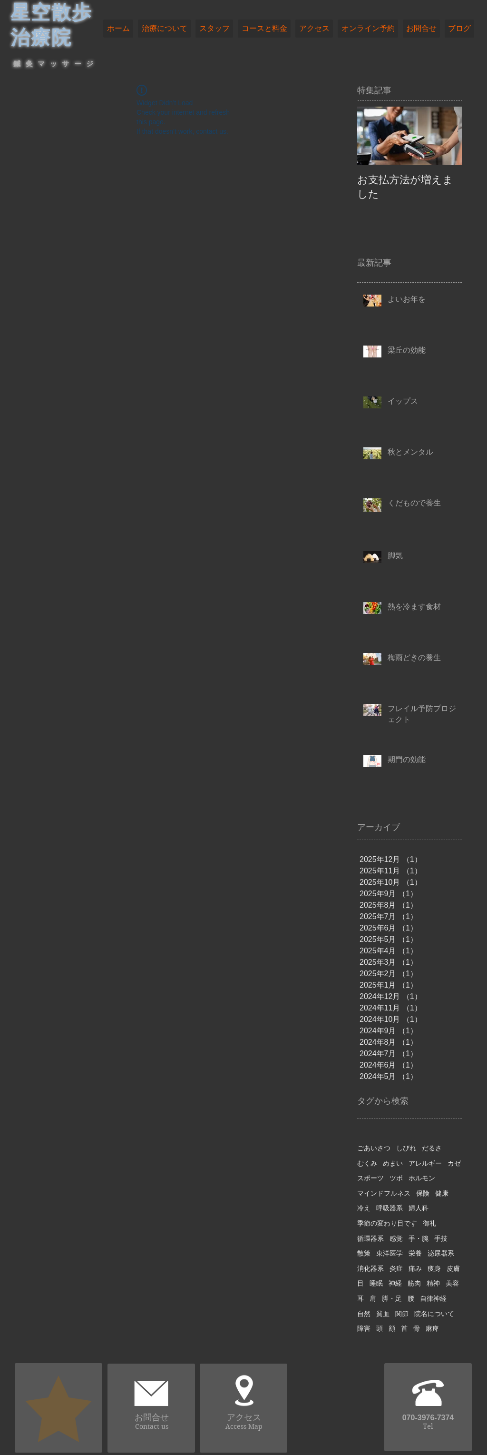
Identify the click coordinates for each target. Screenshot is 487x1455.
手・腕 (419, 1238)
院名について (434, 1313)
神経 (395, 1283)
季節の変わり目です (387, 1223)
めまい (393, 1163)
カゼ (454, 1163)
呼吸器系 (389, 1208)
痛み (415, 1268)
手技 (441, 1238)
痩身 (434, 1268)
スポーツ (370, 1178)
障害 (363, 1328)
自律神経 (433, 1298)
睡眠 (376, 1283)
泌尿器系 (441, 1253)
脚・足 (392, 1298)
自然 (363, 1313)
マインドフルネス (383, 1193)
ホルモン (422, 1178)
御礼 (429, 1223)
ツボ (396, 1178)
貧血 (383, 1313)
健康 (441, 1193)
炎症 (396, 1268)
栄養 (415, 1253)
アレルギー (425, 1163)
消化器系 (370, 1268)
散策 (363, 1253)
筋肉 (414, 1283)
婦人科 (419, 1208)
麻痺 (432, 1328)
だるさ (432, 1148)
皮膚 (453, 1268)
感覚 (396, 1238)
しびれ (406, 1148)
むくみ (367, 1163)
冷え (363, 1208)
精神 (433, 1283)
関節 (402, 1313)
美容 (452, 1283)
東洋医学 (389, 1253)
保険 (422, 1193)
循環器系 (370, 1238)
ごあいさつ (373, 1148)
